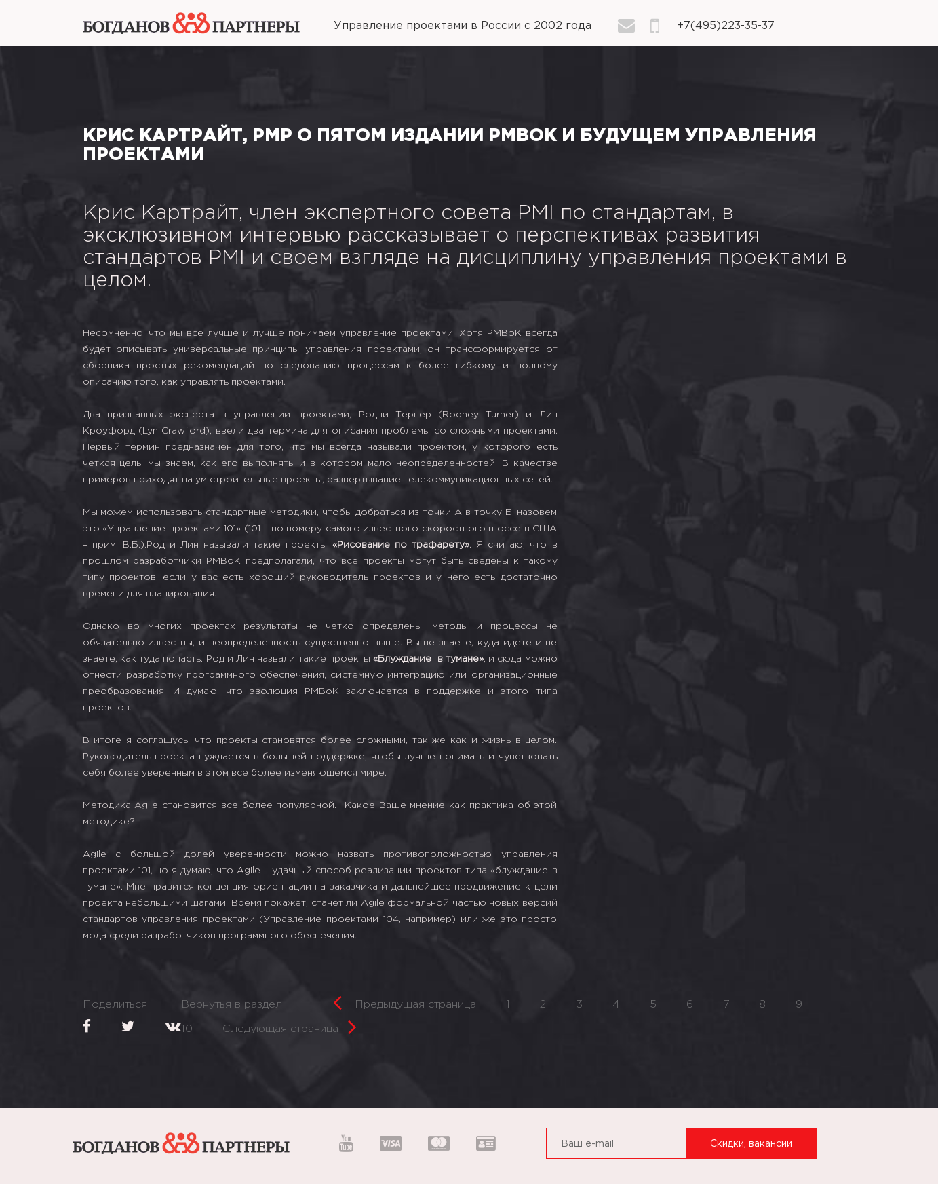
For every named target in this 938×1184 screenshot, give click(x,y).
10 (187, 1029)
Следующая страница (289, 1024)
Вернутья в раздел (231, 1004)
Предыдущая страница (404, 1000)
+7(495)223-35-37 (726, 26)
